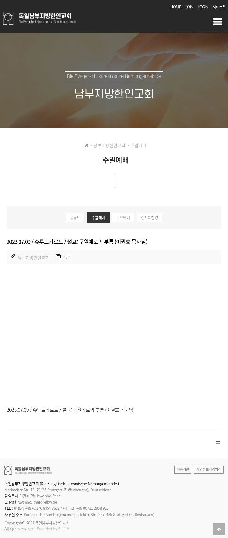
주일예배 (98, 217)
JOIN (189, 7)
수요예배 (123, 217)
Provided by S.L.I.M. (54, 528)
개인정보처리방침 (208, 469)
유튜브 (75, 217)
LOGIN (203, 7)
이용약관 (183, 469)
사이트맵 (219, 7)
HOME (175, 7)
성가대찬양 (149, 217)
